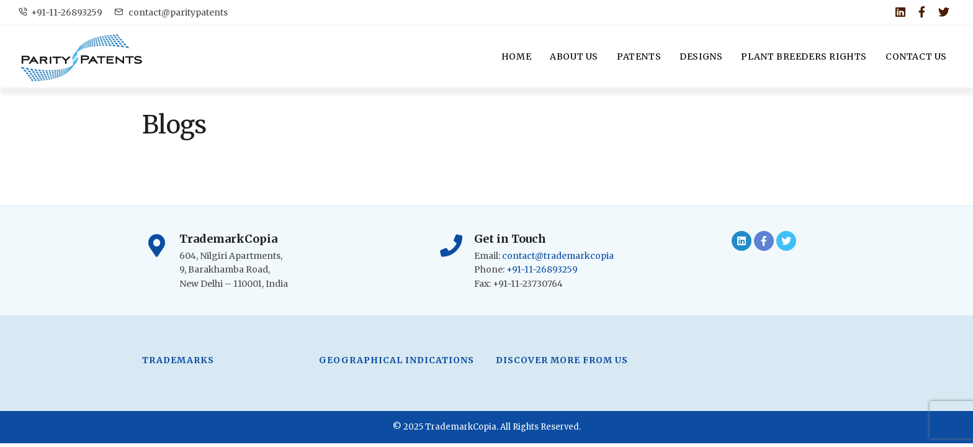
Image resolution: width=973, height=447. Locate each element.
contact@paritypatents (171, 12)
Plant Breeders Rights (804, 56)
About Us (574, 56)
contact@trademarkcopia (558, 255)
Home (516, 56)
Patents (639, 56)
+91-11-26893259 (60, 12)
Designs (700, 56)
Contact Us (916, 56)
